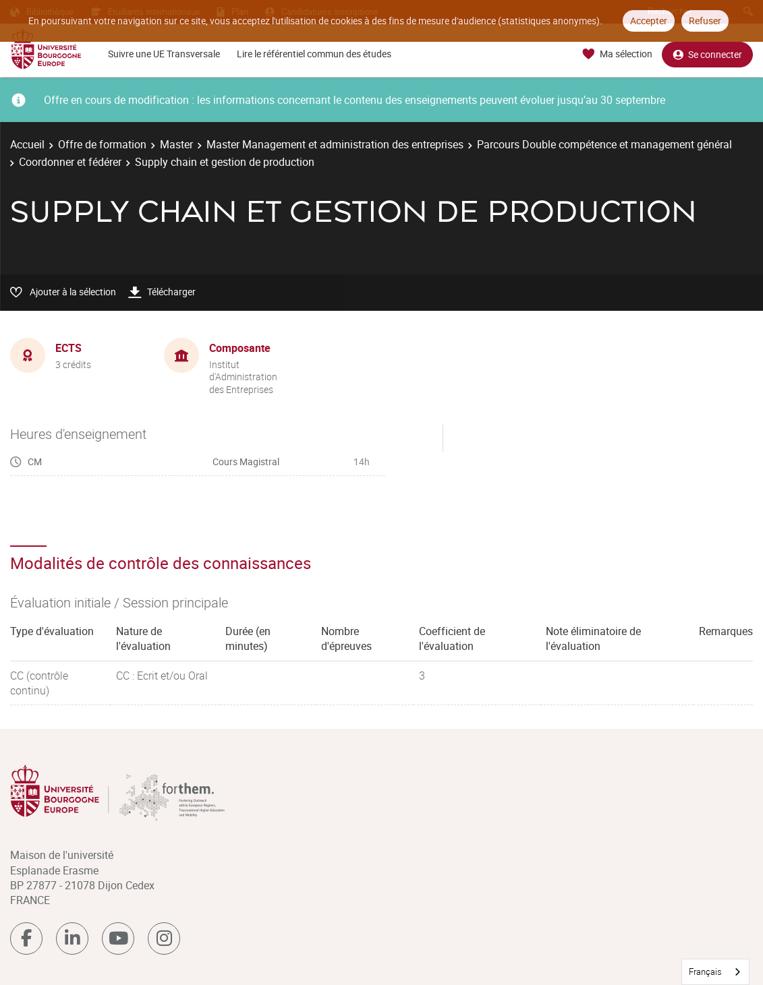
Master (176, 144)
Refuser (705, 20)
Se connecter (707, 54)
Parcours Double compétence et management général (604, 144)
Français (705, 971)
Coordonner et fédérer (70, 161)
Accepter (648, 20)
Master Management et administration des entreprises (334, 144)
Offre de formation (102, 144)
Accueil (27, 144)
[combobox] (715, 972)
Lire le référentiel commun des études (314, 53)
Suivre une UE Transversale (164, 53)
